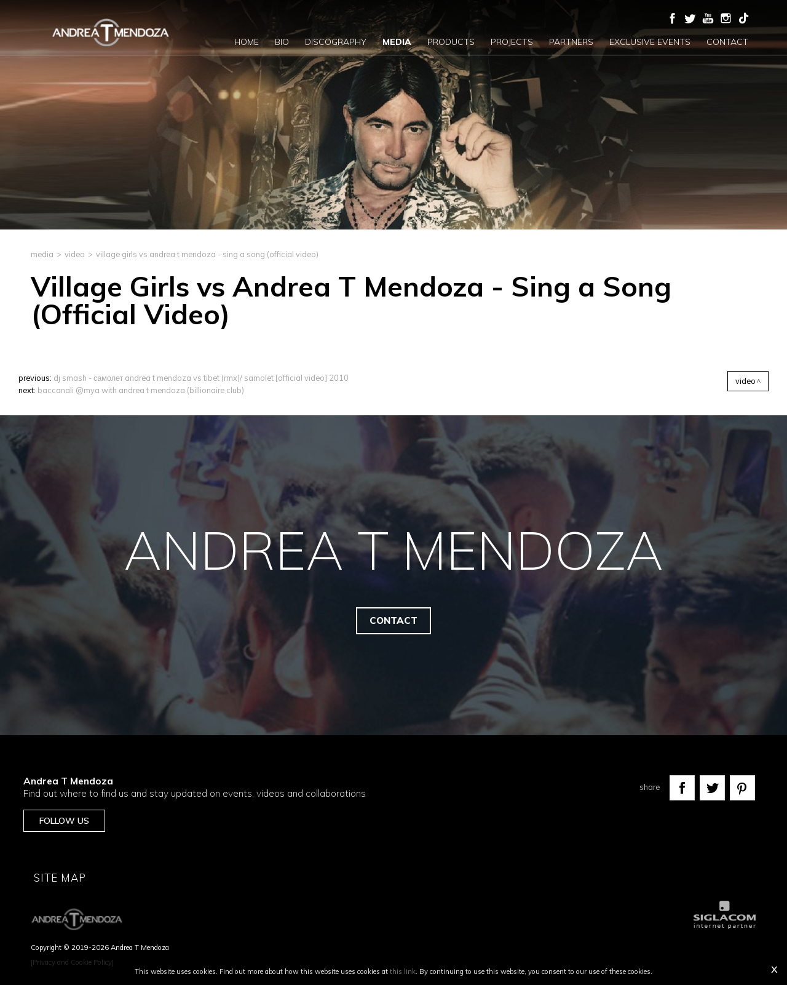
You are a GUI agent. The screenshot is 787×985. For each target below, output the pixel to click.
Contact (727, 41)
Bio (282, 41)
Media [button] (396, 41)
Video (75, 254)
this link (403, 971)
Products (451, 41)
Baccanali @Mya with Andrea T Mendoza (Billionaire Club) (141, 390)
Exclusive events (649, 41)
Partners (571, 41)
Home (246, 41)
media (42, 254)
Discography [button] (335, 41)
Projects (512, 41)
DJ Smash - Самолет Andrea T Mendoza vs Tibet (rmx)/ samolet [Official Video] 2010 (201, 378)
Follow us (64, 820)
